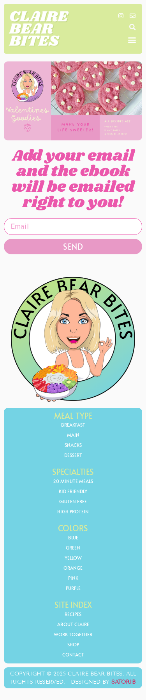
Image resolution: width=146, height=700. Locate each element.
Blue (73, 537)
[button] (132, 27)
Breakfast (73, 425)
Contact (73, 654)
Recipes (73, 614)
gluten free (73, 501)
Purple (73, 588)
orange (73, 568)
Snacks (73, 445)
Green (73, 547)
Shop (73, 644)
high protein (73, 511)
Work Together (73, 634)
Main (73, 435)
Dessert (73, 455)
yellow (73, 558)
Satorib (123, 682)
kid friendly (73, 491)
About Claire (73, 624)
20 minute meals (73, 481)
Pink (73, 578)
